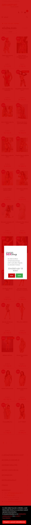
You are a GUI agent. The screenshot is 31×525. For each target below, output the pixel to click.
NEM (11, 276)
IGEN (19, 276)
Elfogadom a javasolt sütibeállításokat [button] (14, 522)
